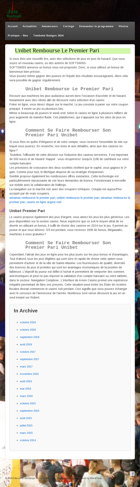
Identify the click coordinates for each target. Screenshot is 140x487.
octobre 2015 (28, 403)
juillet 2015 (26, 425)
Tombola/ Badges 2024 (48, 35)
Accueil (13, 26)
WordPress (96, 478)
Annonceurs (50, 26)
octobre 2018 (28, 329)
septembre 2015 (29, 410)
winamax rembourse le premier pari (32, 197)
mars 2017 (26, 366)
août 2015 (26, 418)
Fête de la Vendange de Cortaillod (31, 478)
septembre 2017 (29, 359)
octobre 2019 (28, 322)
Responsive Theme (67, 478)
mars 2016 (26, 396)
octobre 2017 (28, 351)
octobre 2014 (28, 440)
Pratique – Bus (18, 35)
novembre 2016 (29, 373)
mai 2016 (25, 388)
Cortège (68, 26)
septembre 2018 (29, 337)
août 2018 (26, 344)
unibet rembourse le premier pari (78, 197)
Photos (123, 26)
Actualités (30, 26)
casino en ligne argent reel (44, 202)
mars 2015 (26, 432)
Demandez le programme (96, 26)
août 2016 (26, 381)
